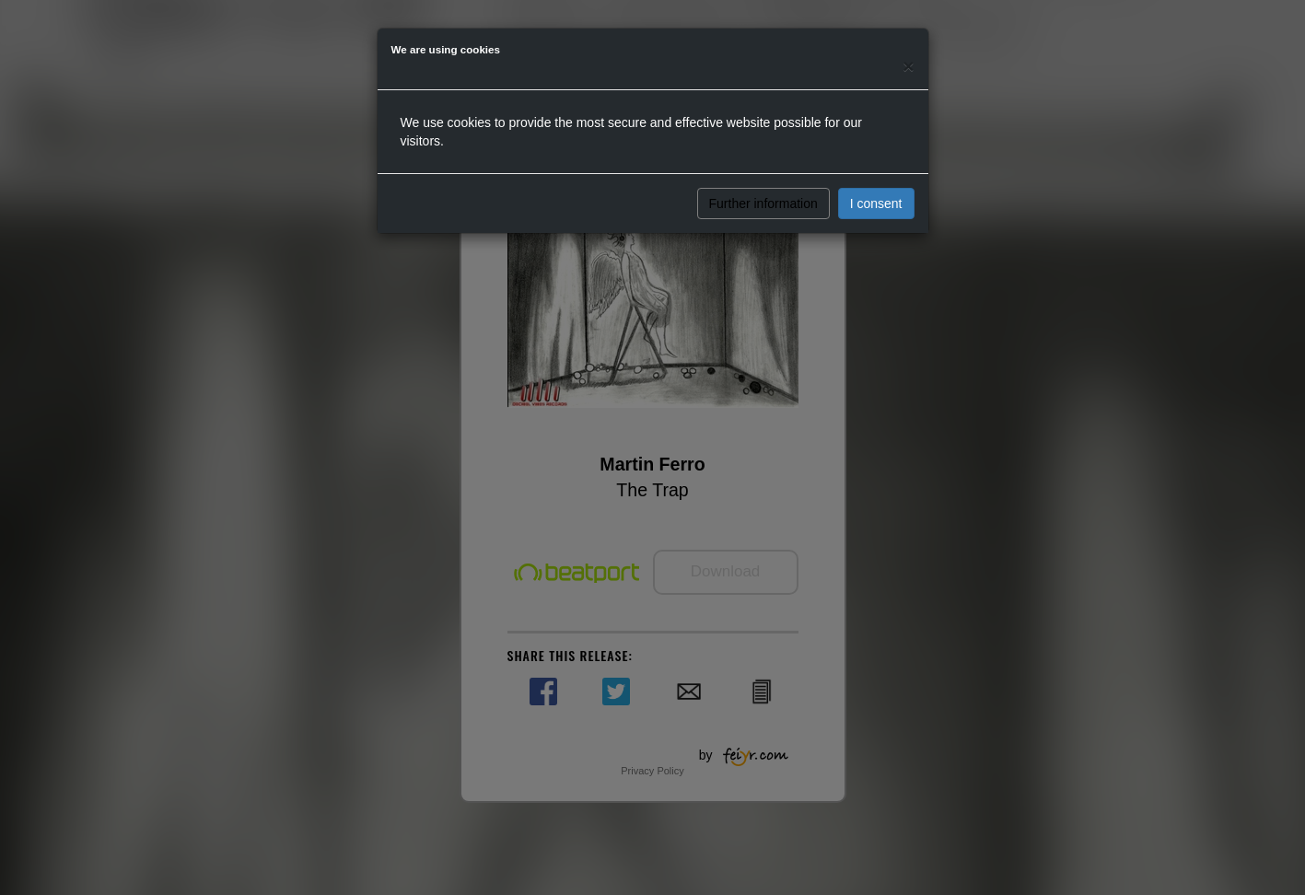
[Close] (908, 66)
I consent (876, 203)
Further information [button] (763, 203)
